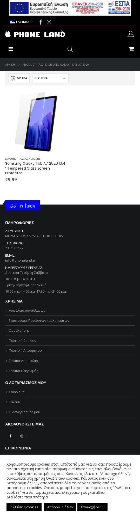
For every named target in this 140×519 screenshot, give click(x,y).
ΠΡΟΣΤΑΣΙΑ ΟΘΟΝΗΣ (29, 158)
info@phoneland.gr (20, 260)
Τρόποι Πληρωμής (23, 370)
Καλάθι (14, 402)
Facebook (10, 436)
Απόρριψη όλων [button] (60, 507)
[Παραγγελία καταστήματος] (50, 78)
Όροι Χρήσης (19, 330)
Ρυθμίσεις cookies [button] (24, 507)
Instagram (22, 436)
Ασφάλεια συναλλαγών (27, 310)
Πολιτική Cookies (22, 340)
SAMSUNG (11, 158)
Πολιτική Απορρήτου (25, 350)
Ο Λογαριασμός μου (24, 412)
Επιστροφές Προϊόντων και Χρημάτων (39, 320)
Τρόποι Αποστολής (24, 360)
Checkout (16, 392)
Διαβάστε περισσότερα (27, 497)
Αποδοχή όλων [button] (92, 507)
